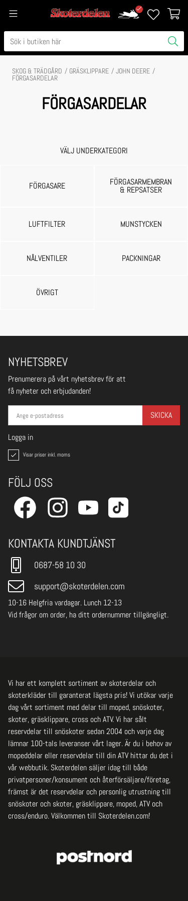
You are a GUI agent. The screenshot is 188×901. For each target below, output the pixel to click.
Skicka (161, 415)
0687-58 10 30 (47, 565)
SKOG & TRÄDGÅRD (37, 70)
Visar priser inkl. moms (38, 455)
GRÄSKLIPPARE (89, 70)
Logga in (20, 437)
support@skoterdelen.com (66, 586)
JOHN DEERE (133, 70)
